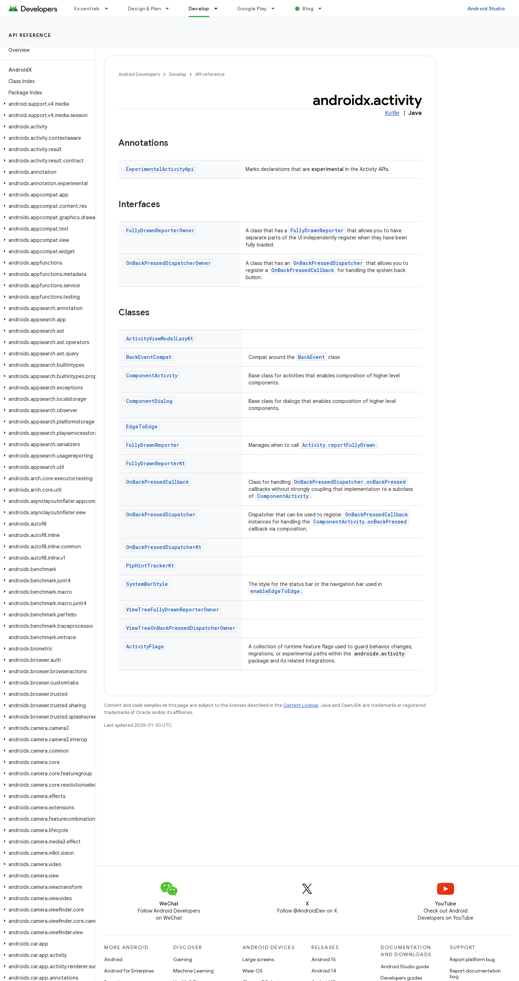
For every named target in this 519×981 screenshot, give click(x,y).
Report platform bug (472, 959)
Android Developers (139, 74)
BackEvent (311, 357)
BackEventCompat (148, 357)
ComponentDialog (149, 401)
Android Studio (486, 8)
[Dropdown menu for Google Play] (276, 8)
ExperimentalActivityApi (160, 169)
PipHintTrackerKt (150, 565)
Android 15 (323, 959)
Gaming (182, 959)
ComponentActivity (151, 375)
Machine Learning (193, 971)
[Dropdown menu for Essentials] (109, 8)
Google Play (252, 8)
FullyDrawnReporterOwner (160, 230)
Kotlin (392, 113)
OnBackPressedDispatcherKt (163, 547)
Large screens (258, 959)
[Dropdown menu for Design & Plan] (170, 8)
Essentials (87, 8)
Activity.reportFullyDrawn (338, 445)
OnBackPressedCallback (302, 270)
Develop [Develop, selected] (199, 8)
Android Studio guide (405, 966)
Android (113, 959)
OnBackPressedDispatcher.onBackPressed (350, 481)
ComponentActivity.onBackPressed (360, 521)
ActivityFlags (145, 646)
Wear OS (252, 971)
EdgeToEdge (142, 426)
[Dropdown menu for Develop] (219, 8)
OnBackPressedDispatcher (328, 263)
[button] (46, 104)
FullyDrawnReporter (317, 230)
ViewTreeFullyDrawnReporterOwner (172, 609)
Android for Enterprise (129, 971)
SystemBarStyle (147, 584)
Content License (300, 705)
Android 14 (323, 971)
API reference (30, 35)
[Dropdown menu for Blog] (323, 8)
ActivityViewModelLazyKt (159, 338)
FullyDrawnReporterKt (155, 463)
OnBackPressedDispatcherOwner (168, 263)
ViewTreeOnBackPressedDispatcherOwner (180, 628)
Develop (177, 74)
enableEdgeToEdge (275, 591)
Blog (307, 8)
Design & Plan (144, 8)
